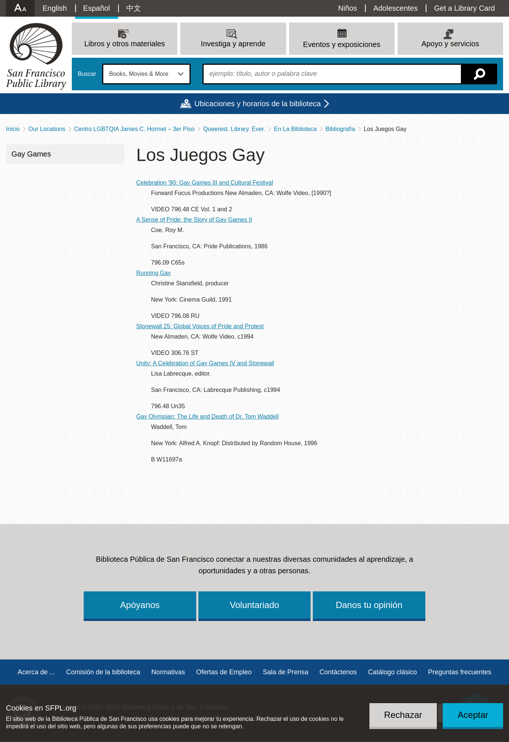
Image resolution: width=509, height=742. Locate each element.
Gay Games (31, 154)
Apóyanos (140, 605)
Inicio (13, 129)
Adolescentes (395, 8)
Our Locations (47, 129)
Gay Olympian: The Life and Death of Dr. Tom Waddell (207, 416)
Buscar (87, 74)
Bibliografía (340, 129)
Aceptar (473, 715)
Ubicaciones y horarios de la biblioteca (257, 104)
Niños (347, 8)
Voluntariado (254, 605)
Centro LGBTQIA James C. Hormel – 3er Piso (134, 129)
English (55, 8)
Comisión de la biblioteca (103, 672)
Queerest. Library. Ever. (234, 129)
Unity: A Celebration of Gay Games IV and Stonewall (205, 363)
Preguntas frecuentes (459, 672)
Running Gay (153, 273)
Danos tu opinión (369, 605)
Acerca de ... (36, 672)
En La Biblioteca (295, 129)
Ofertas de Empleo (224, 672)
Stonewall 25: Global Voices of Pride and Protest (200, 326)
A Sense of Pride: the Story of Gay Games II (194, 219)
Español (96, 8)
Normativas (168, 672)
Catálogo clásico (392, 672)
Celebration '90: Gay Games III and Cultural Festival (204, 182)
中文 (133, 8)
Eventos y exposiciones (342, 44)
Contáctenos (338, 672)
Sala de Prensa (285, 672)
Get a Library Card (464, 8)
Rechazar (403, 715)
